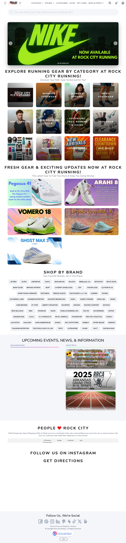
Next (115, 43)
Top (63, 539)
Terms (52, 526)
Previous (11, 43)
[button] (7, 444)
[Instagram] (52, 521)
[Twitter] (80, 521)
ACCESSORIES (62, 3)
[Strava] (69, 521)
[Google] (46, 521)
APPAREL (48, 3)
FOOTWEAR (36, 3)
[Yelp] (85, 521)
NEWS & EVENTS (95, 3)
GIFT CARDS (82, 3)
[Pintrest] (64, 521)
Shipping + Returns (69, 526)
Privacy (58, 526)
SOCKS (72, 3)
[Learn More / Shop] (63, 43)
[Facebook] (40, 521)
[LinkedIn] (58, 521)
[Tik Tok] (74, 521)
